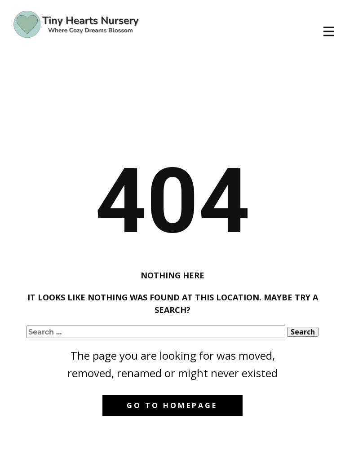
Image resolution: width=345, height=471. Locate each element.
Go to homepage (172, 405)
